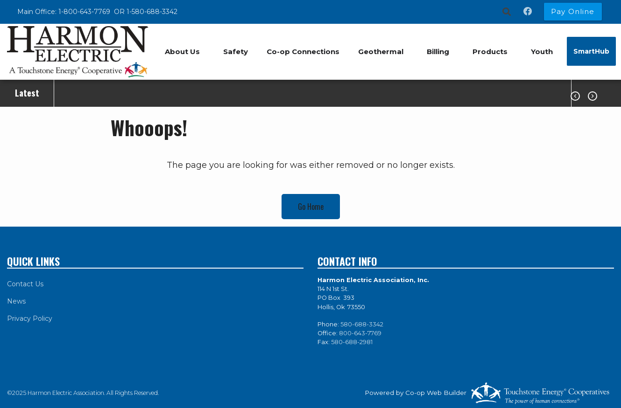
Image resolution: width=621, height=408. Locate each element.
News (16, 301)
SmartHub (591, 51)
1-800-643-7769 (85, 11)
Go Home (311, 206)
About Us (182, 51)
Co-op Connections (303, 51)
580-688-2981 (352, 342)
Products (490, 51)
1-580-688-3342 (152, 11)
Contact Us (25, 284)
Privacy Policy (29, 318)
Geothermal (380, 51)
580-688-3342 (361, 324)
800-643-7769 (360, 333)
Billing (438, 51)
